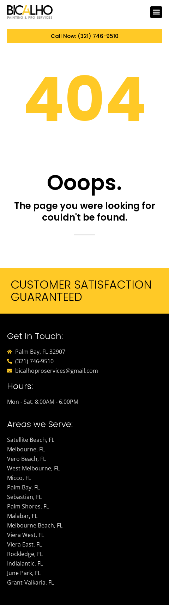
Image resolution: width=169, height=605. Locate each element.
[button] (156, 12)
